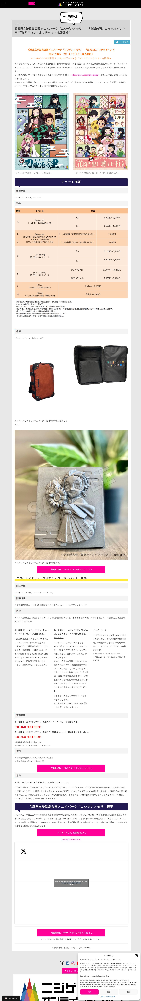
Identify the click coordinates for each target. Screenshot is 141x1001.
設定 (128, 992)
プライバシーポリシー (107, 996)
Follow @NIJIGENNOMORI (71, 839)
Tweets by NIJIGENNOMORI (71, 883)
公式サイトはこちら (71, 569)
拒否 (109, 992)
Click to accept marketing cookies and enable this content (71, 883)
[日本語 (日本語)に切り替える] (11, 998)
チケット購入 (71, 971)
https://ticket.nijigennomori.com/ (85, 75)
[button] (136, 956)
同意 (89, 992)
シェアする (122, 42)
